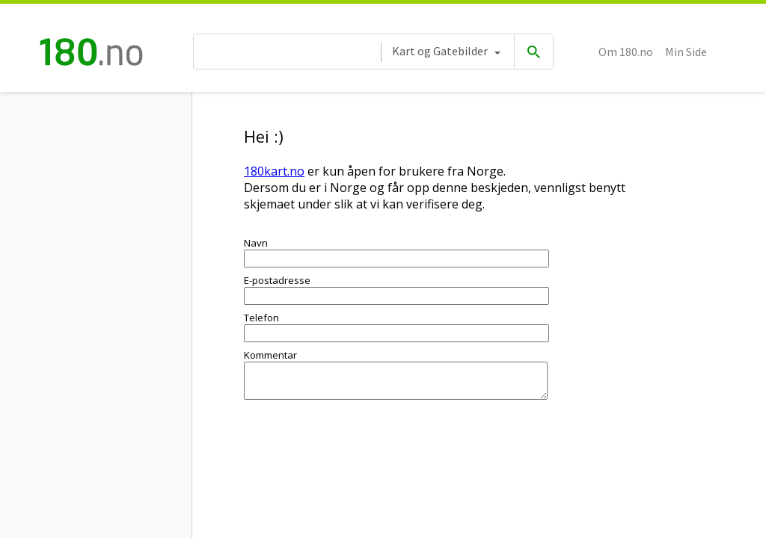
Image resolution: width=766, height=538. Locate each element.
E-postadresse (277, 280)
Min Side (686, 51)
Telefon (261, 317)
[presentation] (357, 453)
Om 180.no (625, 51)
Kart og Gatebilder (440, 50)
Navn (256, 243)
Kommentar (270, 355)
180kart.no (274, 171)
